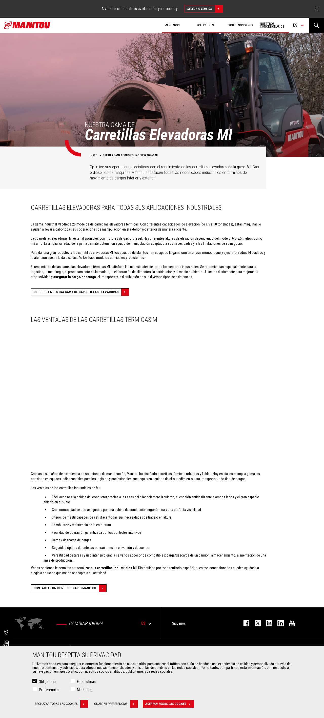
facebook (244, 623)
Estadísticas (86, 681)
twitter (255, 623)
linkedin (278, 623)
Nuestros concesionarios (272, 25)
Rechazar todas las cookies (61, 704)
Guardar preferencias (116, 704)
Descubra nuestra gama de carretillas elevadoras (81, 292)
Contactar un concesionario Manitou (70, 588)
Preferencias (49, 689)
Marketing (84, 689)
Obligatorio (47, 681)
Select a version (204, 8)
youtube (289, 623)
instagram (266, 623)
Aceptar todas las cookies (169, 704)
